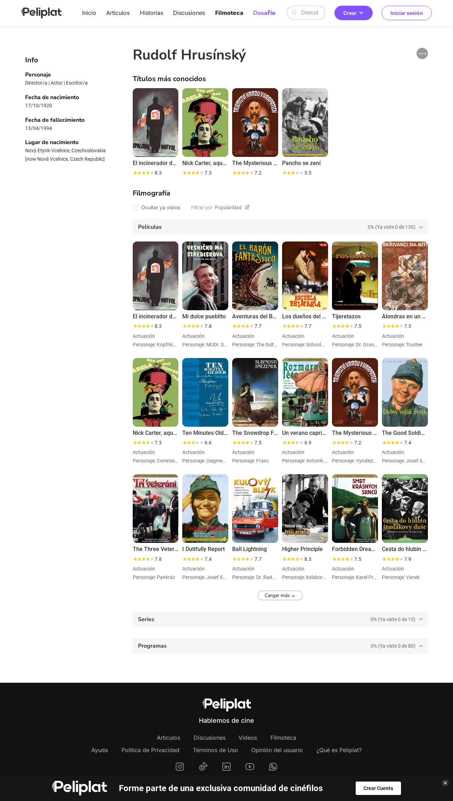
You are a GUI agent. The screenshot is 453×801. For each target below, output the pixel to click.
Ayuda (99, 750)
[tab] (280, 227)
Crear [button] (353, 13)
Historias (151, 12)
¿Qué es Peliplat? (339, 750)
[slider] (143, 172)
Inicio (89, 12)
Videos (248, 737)
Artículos (118, 12)
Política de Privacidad (150, 750)
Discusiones (189, 12)
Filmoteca (229, 12)
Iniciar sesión (406, 13)
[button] (422, 53)
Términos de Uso (215, 750)
